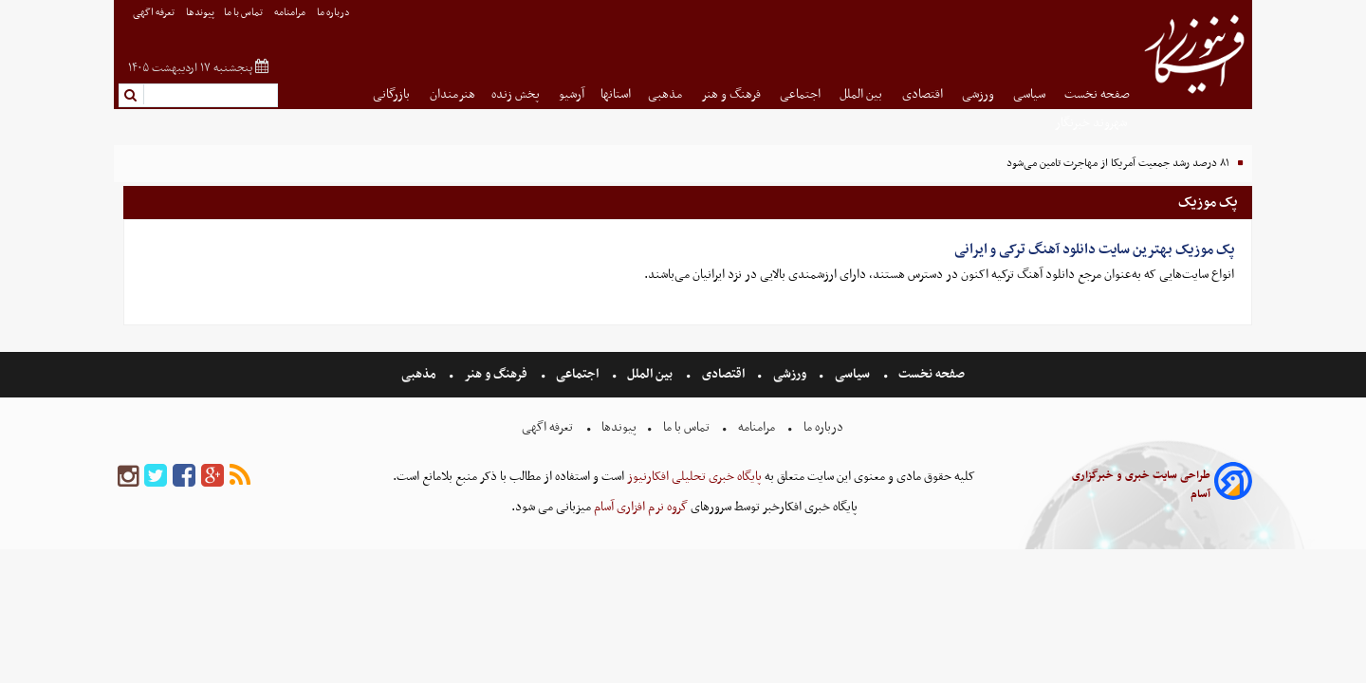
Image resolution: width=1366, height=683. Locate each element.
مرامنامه (290, 13)
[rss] (240, 476)
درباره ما (334, 13)
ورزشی (979, 94)
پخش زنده (517, 94)
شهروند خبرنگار (1092, 123)
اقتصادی (924, 94)
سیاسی (1030, 94)
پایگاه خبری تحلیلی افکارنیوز (693, 477)
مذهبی (666, 94)
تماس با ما (244, 13)
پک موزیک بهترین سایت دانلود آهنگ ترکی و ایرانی (1094, 249)
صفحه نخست (1097, 94)
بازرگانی (393, 94)
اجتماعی (801, 94)
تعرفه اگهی (154, 13)
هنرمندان (452, 94)
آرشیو (571, 94)
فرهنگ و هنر (732, 94)
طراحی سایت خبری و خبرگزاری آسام (1141, 485)
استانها (615, 94)
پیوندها (200, 13)
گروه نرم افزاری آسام (639, 507)
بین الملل (862, 94)
